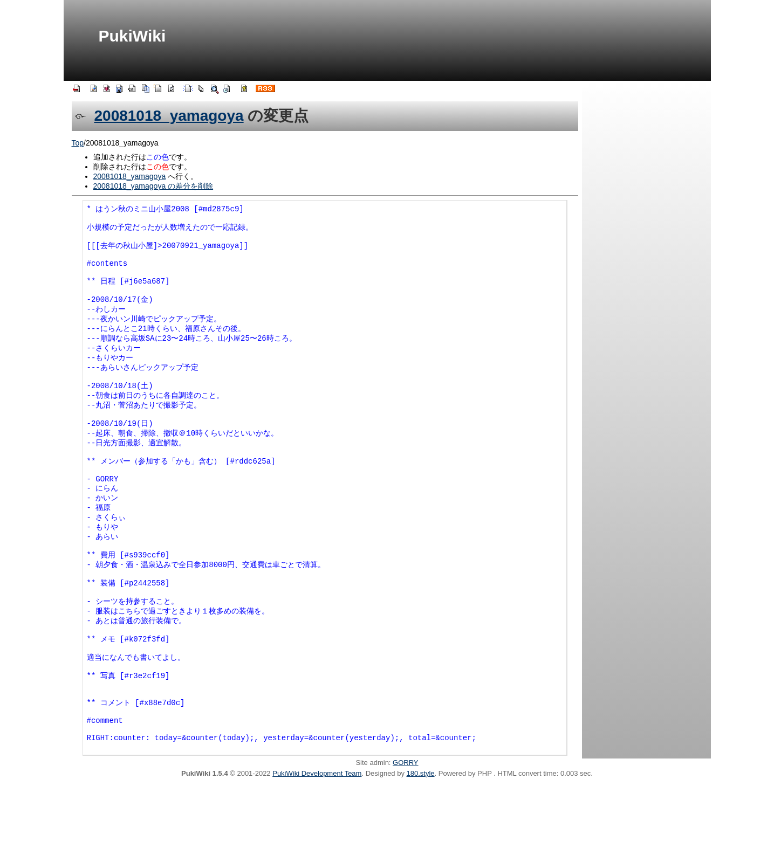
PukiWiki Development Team (316, 850)
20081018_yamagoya (169, 115)
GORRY (405, 839)
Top (78, 143)
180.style (421, 850)
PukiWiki (132, 36)
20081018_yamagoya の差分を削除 (153, 186)
